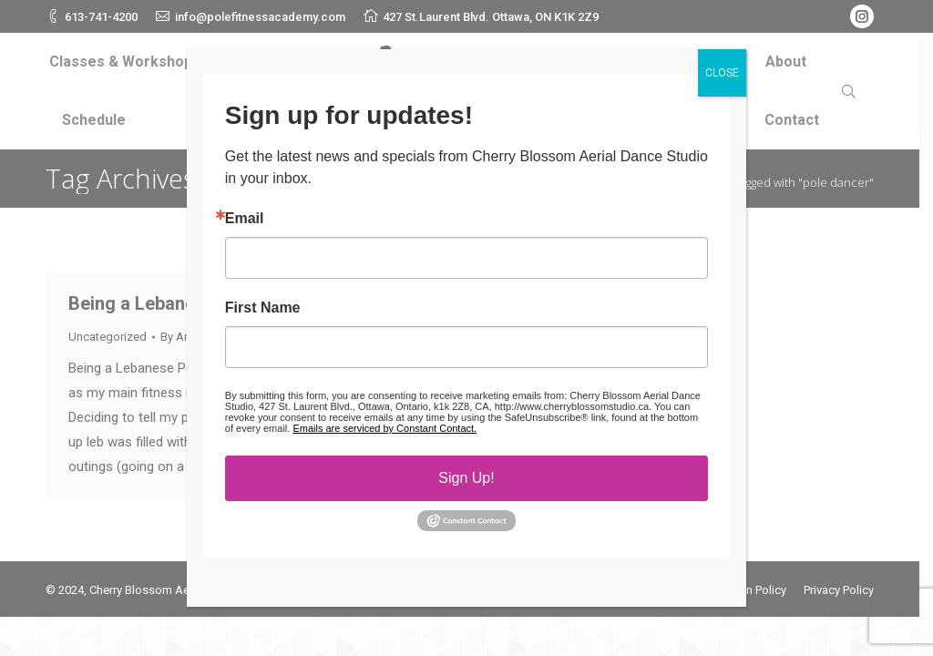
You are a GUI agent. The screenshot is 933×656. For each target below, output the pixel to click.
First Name (263, 313)
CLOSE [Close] (722, 78)
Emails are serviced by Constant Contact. (384, 433)
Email (244, 224)
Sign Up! (466, 483)
